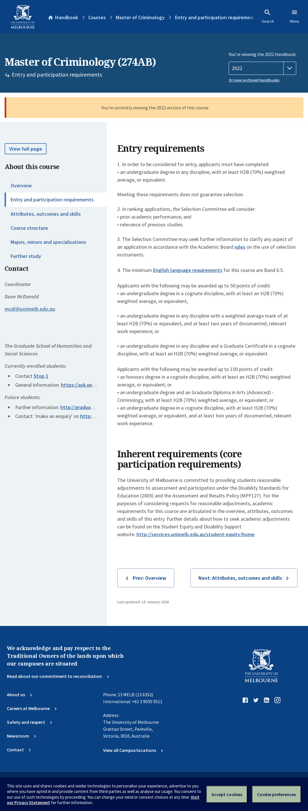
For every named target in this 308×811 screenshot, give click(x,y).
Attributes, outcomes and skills (46, 214)
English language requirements (187, 270)
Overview (21, 185)
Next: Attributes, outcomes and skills (240, 578)
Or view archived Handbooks (254, 80)
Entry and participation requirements (52, 199)
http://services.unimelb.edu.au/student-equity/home (195, 534)
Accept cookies (226, 794)
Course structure (29, 228)
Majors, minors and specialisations (48, 242)
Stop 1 (41, 376)
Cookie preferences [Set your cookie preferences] (276, 794)
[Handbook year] (262, 68)
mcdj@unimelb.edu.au (30, 309)
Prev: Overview (149, 578)
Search (268, 16)
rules (239, 247)
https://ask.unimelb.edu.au (90, 385)
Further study (26, 256)
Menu (294, 16)
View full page (25, 148)
